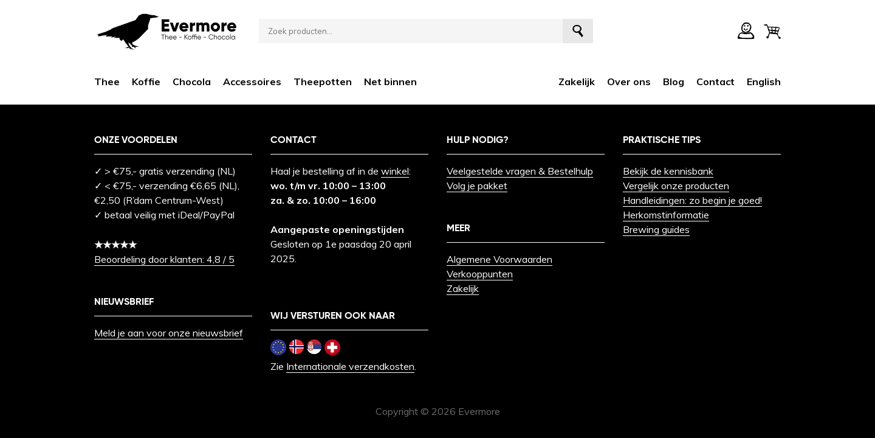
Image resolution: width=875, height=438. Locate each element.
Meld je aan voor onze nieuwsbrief (168, 333)
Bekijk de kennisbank (668, 171)
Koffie (146, 81)
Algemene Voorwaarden (499, 259)
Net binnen (390, 81)
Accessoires (252, 81)
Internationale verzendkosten (350, 366)
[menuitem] (764, 81)
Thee (107, 81)
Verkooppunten (480, 274)
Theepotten (322, 81)
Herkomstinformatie (666, 215)
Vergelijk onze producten (676, 185)
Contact (715, 81)
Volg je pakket (477, 185)
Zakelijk (576, 81)
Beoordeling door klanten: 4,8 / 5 (164, 259)
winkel (395, 171)
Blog (673, 81)
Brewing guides (656, 229)
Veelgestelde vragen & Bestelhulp (520, 171)
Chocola (192, 81)
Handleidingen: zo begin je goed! (692, 200)
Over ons (629, 81)
